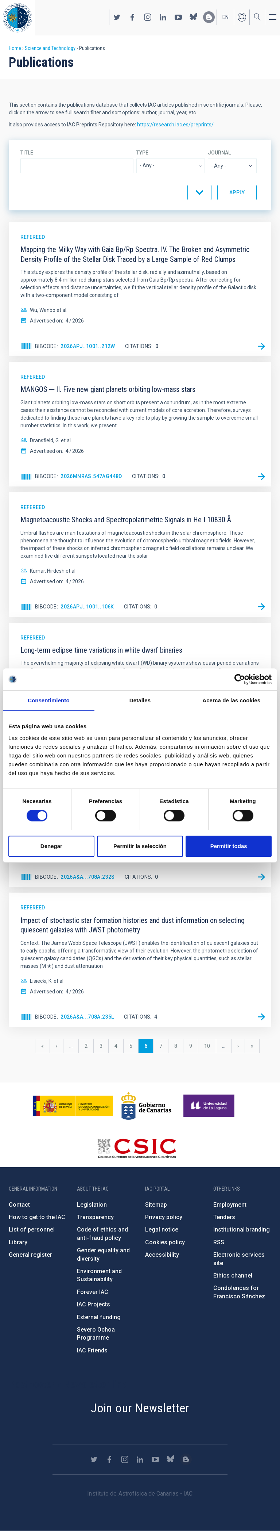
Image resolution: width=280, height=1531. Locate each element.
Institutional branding (241, 1229)
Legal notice (161, 1229)
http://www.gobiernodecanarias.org (146, 1105)
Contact (19, 1204)
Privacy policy (163, 1217)
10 (210, 1046)
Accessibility (162, 1254)
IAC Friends (92, 1350)
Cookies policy (165, 1242)
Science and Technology (50, 48)
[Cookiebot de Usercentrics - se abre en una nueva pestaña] (240, 679)
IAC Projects (93, 1304)
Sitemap (156, 1204)
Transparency (95, 1217)
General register (30, 1254)
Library (18, 1242)
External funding (99, 1317)
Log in (241, 17)
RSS (218, 1242)
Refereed (32, 237)
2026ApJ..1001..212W (88, 346)
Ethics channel (232, 1275)
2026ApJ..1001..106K (87, 607)
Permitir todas (228, 846)
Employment (229, 1204)
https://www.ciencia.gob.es (72, 1105)
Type (142, 153)
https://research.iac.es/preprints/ (175, 124)
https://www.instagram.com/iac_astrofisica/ (147, 17)
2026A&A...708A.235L (87, 1017)
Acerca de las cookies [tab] (231, 700)
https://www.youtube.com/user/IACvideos (178, 17)
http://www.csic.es (136, 1148)
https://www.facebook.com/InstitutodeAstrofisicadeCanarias (132, 17)
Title (26, 153)
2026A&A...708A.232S (88, 877)
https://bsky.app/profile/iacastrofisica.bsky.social (193, 17)
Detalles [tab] (140, 700)
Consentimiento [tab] (49, 700)
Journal (219, 153)
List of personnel (32, 1229)
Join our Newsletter (140, 1408)
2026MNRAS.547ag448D (91, 476)
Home (15, 48)
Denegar (51, 846)
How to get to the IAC (37, 1217)
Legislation (92, 1204)
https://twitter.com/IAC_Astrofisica (117, 17)
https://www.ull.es (210, 1105)
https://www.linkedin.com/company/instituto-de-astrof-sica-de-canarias (163, 17)
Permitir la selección (140, 846)
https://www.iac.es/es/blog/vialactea (209, 17)
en (225, 17)
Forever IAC (92, 1291)
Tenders (224, 1217)
